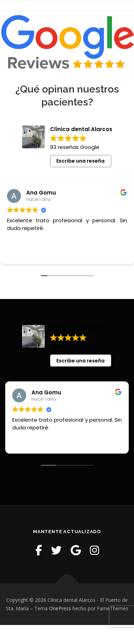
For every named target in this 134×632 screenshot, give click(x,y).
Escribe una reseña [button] (80, 160)
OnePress (60, 608)
